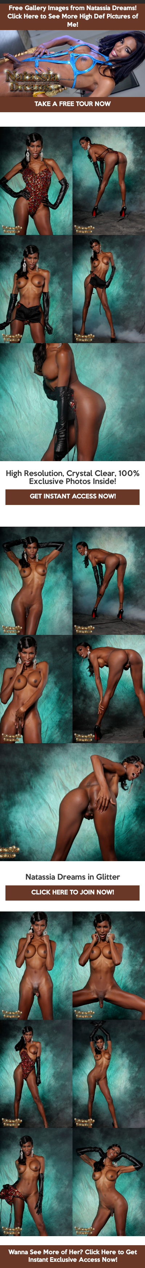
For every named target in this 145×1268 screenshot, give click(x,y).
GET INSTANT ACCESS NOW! (73, 497)
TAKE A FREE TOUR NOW (72, 104)
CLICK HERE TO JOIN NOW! (72, 893)
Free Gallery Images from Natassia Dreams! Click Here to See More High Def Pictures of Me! (72, 17)
